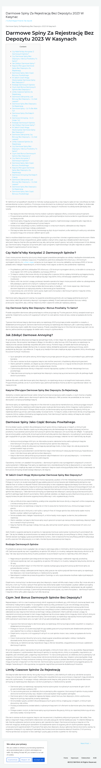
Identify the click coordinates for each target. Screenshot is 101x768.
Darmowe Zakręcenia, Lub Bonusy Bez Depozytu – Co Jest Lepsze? (24, 99)
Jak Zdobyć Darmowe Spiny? (23, 63)
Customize (13, 760)
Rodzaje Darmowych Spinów (23, 85)
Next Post (86, 743)
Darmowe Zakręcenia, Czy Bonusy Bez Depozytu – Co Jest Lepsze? (24, 137)
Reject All (25, 760)
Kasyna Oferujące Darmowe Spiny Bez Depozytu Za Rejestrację (23, 68)
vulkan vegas (28, 262)
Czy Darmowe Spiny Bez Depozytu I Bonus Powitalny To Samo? (24, 58)
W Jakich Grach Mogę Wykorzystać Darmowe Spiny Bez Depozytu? (23, 80)
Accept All (38, 760)
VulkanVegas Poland (15, 21)
